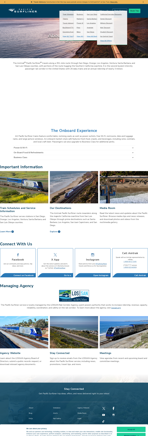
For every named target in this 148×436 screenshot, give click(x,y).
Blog (30, 410)
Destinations (86, 9)
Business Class (20, 154)
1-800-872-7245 (130, 258)
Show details (31, 432)
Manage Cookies (131, 424)
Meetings (105, 350)
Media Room (107, 205)
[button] (115, 9)
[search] (103, 9)
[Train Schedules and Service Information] (24, 184)
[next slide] (143, 2)
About (31, 405)
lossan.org (116, 304)
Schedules (56, 405)
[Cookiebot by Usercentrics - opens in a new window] (13, 432)
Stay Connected (60, 350)
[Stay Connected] (74, 329)
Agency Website (10, 350)
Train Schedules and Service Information (17, 206)
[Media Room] (124, 184)
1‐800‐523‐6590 (130, 264)
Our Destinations (60, 205)
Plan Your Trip (62, 9)
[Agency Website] (24, 329)
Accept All (131, 418)
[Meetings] (124, 329)
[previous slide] (5, 2)
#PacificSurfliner (59, 265)
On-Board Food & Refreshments (28, 149)
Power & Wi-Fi (20, 144)
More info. (114, 2)
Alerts (55, 410)
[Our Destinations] (74, 184)
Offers (96, 9)
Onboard (74, 9)
